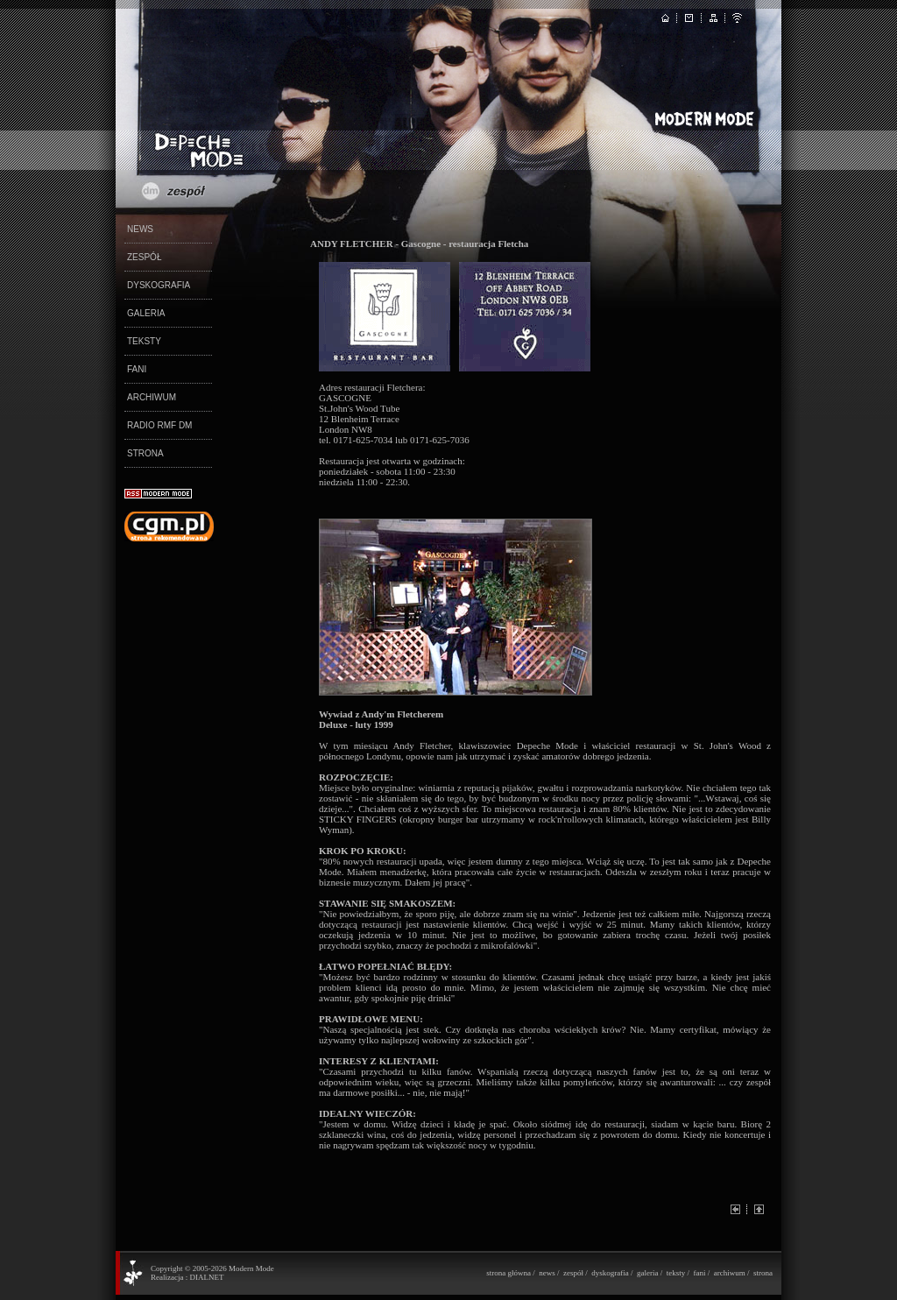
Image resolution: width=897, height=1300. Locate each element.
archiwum (729, 1272)
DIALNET (206, 1277)
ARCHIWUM (151, 397)
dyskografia (610, 1272)
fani (699, 1272)
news (547, 1272)
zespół (573, 1272)
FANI (136, 369)
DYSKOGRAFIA (158, 285)
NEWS (140, 229)
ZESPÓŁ (144, 257)
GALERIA (146, 313)
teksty (676, 1272)
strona (763, 1272)
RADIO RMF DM (159, 425)
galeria (647, 1272)
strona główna (508, 1272)
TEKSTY (144, 341)
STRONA (145, 453)
